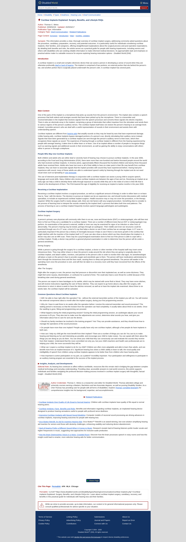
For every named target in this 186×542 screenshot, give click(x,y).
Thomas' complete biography (127, 388)
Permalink (56, 486)
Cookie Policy (44, 524)
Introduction (63, 36)
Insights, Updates (83, 36)
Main (72, 36)
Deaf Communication (59, 32)
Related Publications (78, 32)
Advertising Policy (73, 520)
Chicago (74, 486)
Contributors (71, 524)
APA (63, 486)
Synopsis (53, 36)
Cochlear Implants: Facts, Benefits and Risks (57, 409)
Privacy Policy (44, 520)
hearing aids (72, 134)
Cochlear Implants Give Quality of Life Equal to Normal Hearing (64, 402)
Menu (144, 3)
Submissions (99, 517)
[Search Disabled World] (89, 7)
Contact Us (126, 524)
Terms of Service (45, 517)
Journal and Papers (102, 520)
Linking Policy (72, 517)
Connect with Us (101, 524)
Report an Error (128, 520)
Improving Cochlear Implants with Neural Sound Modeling (62, 415)
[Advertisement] (93, 90)
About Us (126, 517)
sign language (70, 173)
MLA (68, 486)
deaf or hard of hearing (64, 65)
